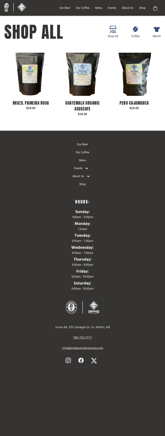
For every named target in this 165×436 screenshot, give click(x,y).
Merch (157, 32)
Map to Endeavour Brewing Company (82, 401)
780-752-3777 (82, 337)
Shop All (113, 32)
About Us (127, 8)
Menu (98, 8)
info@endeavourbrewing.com (82, 348)
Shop (142, 8)
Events (112, 8)
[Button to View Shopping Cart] (155, 8)
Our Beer (64, 8)
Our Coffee (82, 8)
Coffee (135, 32)
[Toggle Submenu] (86, 168)
